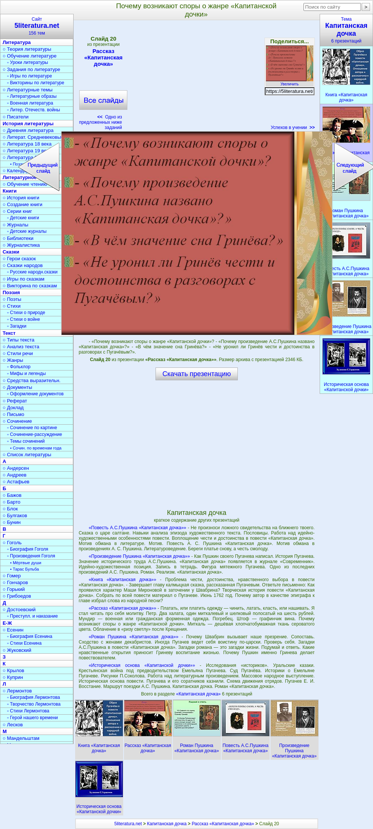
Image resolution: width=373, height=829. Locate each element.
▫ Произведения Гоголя (31, 556)
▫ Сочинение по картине (32, 427)
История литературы (28, 123)
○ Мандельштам (21, 738)
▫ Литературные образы (32, 96)
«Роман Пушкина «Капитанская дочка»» (133, 636)
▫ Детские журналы (27, 231)
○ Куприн (13, 677)
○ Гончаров (15, 582)
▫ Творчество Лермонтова (33, 704)
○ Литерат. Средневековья (33, 137)
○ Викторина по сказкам (30, 285)
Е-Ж (7, 623)
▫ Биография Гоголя (27, 549)
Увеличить (289, 82)
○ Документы (17, 387)
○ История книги (21, 197)
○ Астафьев (16, 481)
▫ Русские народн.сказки (32, 272)
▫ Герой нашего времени (32, 717)
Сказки (11, 252)
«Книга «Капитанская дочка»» (122, 579)
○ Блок (10, 509)
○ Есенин (13, 630)
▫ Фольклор (18, 366)
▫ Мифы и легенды (26, 373)
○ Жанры (13, 360)
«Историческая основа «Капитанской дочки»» (142, 665)
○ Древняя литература (28, 130)
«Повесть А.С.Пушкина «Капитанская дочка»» (137, 527)
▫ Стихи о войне (23, 319)
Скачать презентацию (197, 374)
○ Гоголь (12, 542)
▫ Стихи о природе (26, 312)
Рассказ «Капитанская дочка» (103, 57)
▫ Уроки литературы (27, 62)
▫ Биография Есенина (29, 636)
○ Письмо (13, 414)
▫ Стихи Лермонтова (28, 711)
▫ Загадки (16, 326)
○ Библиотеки (18, 238)
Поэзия (11, 292)
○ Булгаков (15, 515)
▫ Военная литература (30, 103)
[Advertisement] (196, 77)
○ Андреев (15, 475)
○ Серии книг (17, 211)
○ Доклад (13, 407)
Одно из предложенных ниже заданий (100, 122)
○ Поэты (12, 299)
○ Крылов (13, 670)
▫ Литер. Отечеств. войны (33, 109)
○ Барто (11, 502)
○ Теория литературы (27, 49)
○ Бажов (12, 495)
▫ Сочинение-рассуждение (34, 434)
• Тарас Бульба (24, 569)
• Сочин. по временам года (36, 448)
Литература (17, 42)
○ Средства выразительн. (31, 380)
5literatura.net (128, 823)
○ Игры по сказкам (23, 279)
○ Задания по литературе (31, 69)
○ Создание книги (22, 204)
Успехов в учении (293, 127)
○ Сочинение (17, 421)
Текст (9, 333)
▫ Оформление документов (35, 393)
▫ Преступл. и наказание (32, 616)
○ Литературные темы (28, 90)
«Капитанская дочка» (199, 694)
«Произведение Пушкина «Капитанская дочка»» (139, 556)
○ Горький (14, 589)
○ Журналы (15, 225)
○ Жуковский (17, 650)
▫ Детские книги (23, 217)
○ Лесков (13, 724)
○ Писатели (16, 117)
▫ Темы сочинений (26, 441)
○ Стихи (12, 306)
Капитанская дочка (166, 823)
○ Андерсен (16, 468)
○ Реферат (15, 401)
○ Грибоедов (17, 596)
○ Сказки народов (23, 265)
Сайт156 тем (36, 26)
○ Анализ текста (21, 346)
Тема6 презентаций (346, 30)
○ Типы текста (19, 340)
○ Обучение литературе (30, 56)
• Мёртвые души (25, 562)
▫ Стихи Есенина (24, 643)
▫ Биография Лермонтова (33, 697)
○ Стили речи (18, 353)
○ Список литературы (27, 454)
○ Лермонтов (17, 691)
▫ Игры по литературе (29, 76)
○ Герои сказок (19, 258)
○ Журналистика (21, 245)
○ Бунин (12, 522)
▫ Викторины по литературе (35, 82)
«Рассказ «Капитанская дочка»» (122, 608)
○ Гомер (12, 575)
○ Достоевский (19, 609)
